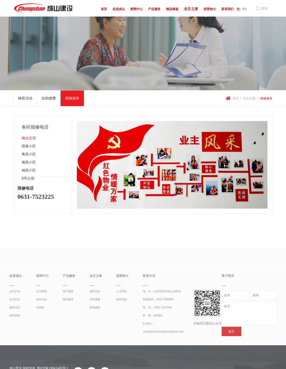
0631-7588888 (164, 338)
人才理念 (121, 330)
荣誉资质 (14, 354)
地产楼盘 (68, 330)
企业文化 (14, 338)
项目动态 (41, 338)
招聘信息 (121, 338)
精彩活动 (25, 99)
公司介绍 (14, 330)
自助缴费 (49, 99)
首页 (235, 99)
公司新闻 (41, 330)
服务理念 (14, 346)
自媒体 (40, 346)
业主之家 (249, 99)
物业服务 (68, 338)
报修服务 (72, 99)
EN (244, 9)
